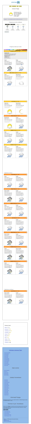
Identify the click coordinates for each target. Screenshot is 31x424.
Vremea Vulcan (6, 386)
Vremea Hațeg (6, 391)
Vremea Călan (6, 389)
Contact (20, 6)
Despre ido (5, 419)
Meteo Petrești (6, 373)
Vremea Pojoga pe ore (7, 412)
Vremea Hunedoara (7, 382)
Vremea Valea (6, 365)
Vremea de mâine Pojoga (7, 414)
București (6, 329)
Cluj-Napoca (7, 330)
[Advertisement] (15, 39)
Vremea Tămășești (6, 364)
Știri (17, 6)
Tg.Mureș (6, 340)
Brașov (6, 327)
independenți (9, 408)
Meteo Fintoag (6, 372)
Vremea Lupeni (6, 383)
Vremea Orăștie (6, 384)
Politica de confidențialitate (7, 421)
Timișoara (6, 342)
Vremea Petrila (6, 392)
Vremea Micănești (6, 359)
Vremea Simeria (6, 393)
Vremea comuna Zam (15, 350)
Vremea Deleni (6, 357)
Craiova (6, 334)
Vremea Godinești (6, 358)
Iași (5, 337)
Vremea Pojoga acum (7, 411)
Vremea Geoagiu (6, 390)
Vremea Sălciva (6, 363)
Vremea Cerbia (6, 356)
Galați (6, 335)
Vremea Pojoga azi (6, 413)
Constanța (6, 332)
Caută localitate (14, 6)
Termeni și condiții (6, 420)
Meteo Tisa (5, 371)
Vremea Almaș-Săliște (7, 352)
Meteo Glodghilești (6, 370)
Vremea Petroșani (6, 385)
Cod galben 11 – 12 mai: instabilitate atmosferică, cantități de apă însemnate (13, 19)
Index (10, 6)
